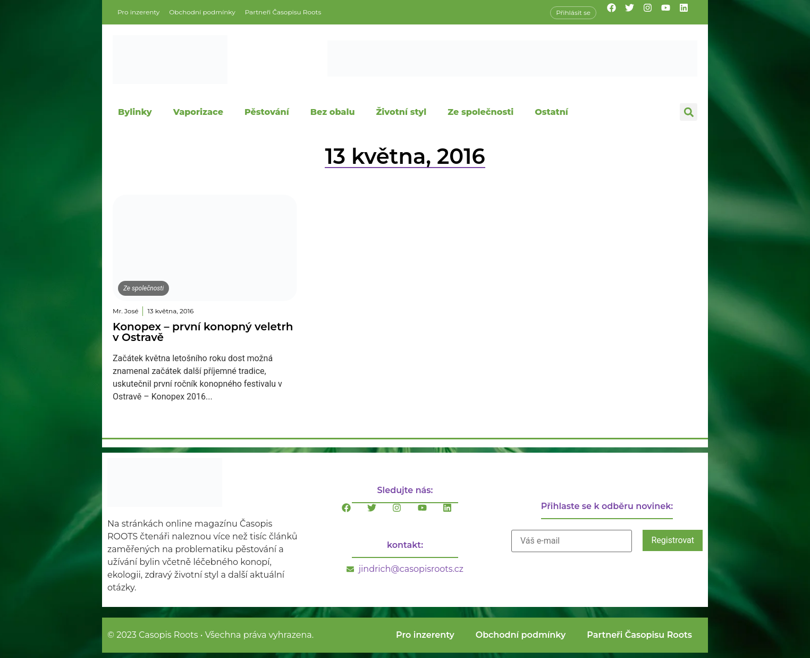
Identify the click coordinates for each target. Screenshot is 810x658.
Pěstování (266, 112)
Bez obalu (332, 112)
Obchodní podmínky (202, 12)
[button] (688, 112)
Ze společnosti (480, 112)
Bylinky (135, 112)
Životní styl (401, 112)
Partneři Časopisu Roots (283, 12)
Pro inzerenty (138, 12)
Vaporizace (198, 112)
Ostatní (551, 112)
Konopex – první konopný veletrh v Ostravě (203, 332)
